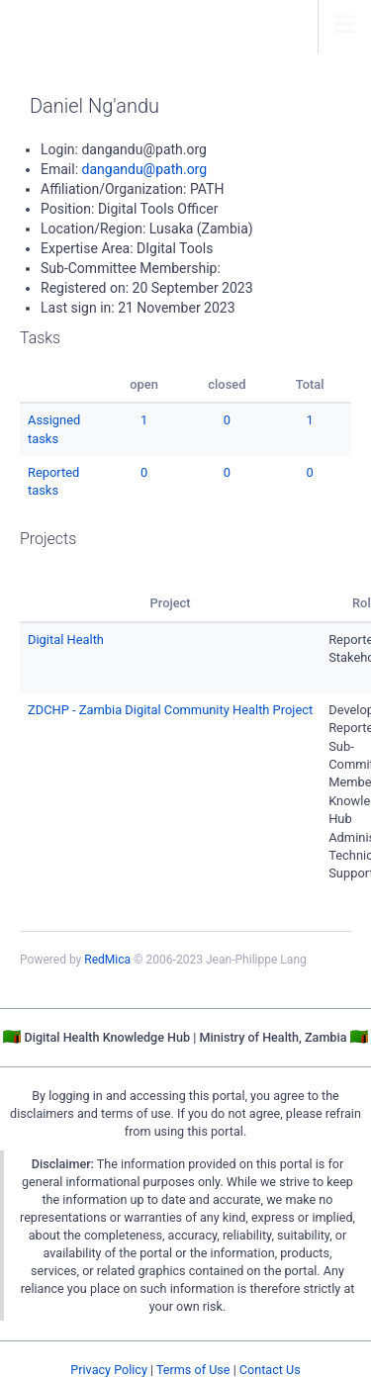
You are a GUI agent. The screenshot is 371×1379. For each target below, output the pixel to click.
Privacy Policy (108, 1369)
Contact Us (270, 1369)
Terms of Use (193, 1369)
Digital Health (66, 639)
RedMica (107, 959)
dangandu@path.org (145, 169)
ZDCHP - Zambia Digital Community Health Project (170, 709)
